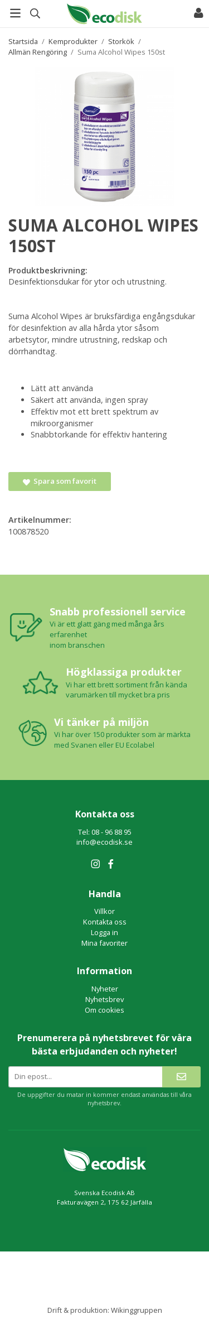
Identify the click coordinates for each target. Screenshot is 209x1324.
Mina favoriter (104, 943)
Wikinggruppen (136, 1310)
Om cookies (104, 1010)
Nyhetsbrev (104, 999)
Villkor (104, 911)
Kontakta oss (105, 922)
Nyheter (104, 989)
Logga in (104, 932)
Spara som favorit (59, 481)
